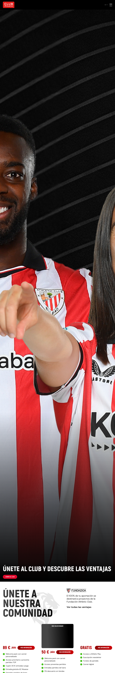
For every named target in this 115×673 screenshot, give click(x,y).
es (106, 5)
